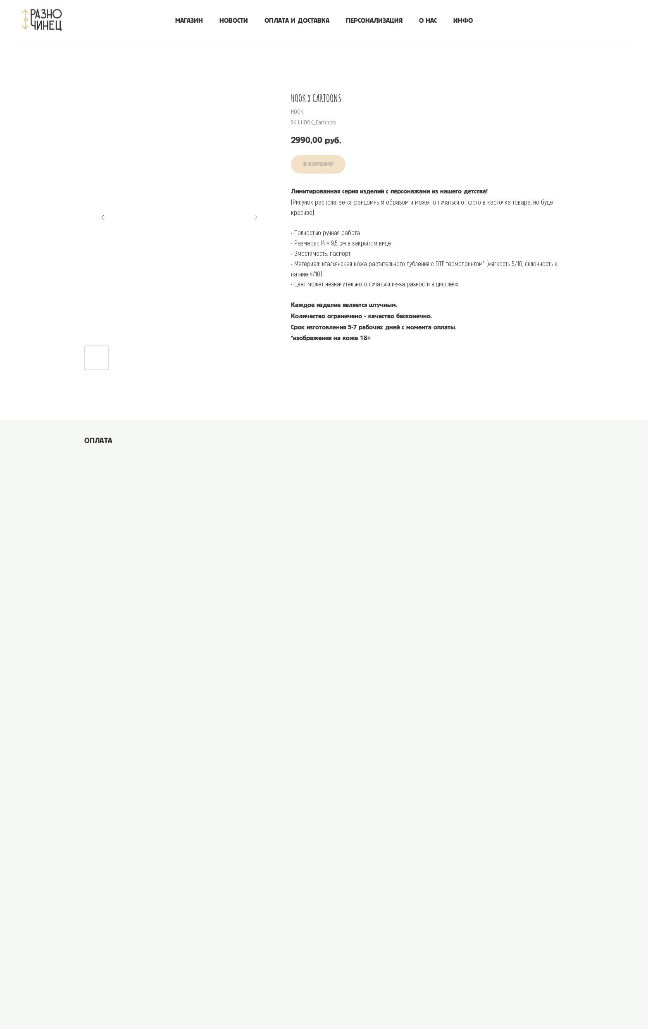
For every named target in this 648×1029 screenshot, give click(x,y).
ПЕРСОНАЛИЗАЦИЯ (374, 21)
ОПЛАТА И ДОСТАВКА (296, 21)
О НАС (428, 21)
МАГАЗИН (189, 21)
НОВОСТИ (233, 21)
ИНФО (463, 21)
